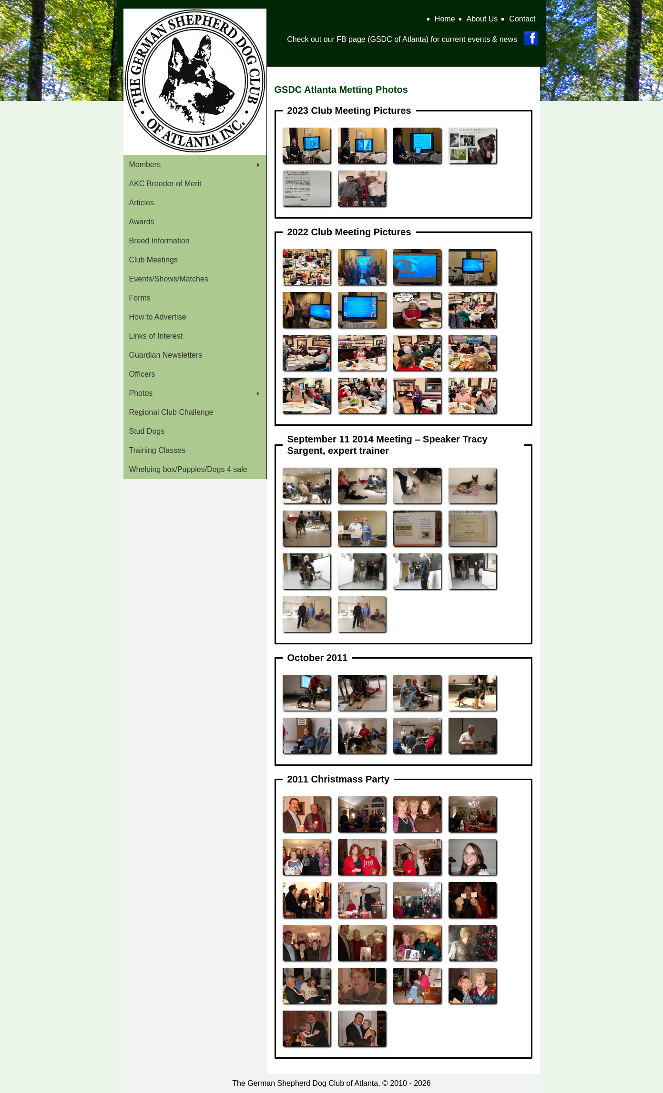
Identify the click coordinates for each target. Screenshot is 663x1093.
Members (145, 164)
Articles (141, 203)
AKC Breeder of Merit (165, 184)
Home (445, 19)
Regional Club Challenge (171, 412)
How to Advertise (157, 317)
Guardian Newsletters (166, 355)
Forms (140, 298)
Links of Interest (156, 336)
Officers (142, 374)
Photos (141, 393)
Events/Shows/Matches (168, 279)
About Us (482, 19)
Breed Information (159, 241)
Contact (522, 19)
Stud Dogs (147, 431)
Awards (141, 222)
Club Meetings (153, 260)
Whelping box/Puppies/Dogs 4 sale (188, 469)
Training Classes (157, 450)
